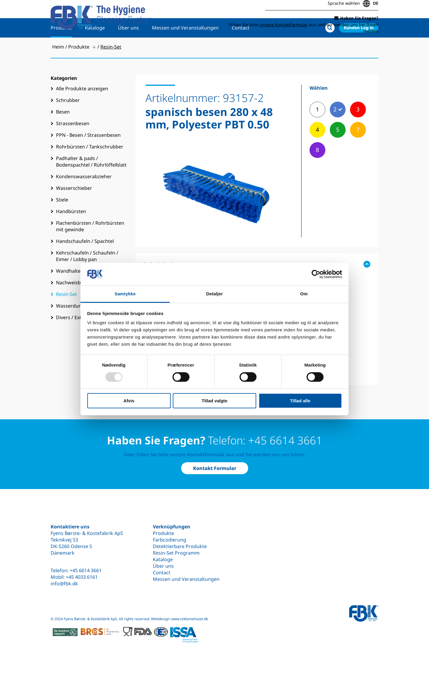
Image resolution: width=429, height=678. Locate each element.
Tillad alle (300, 400)
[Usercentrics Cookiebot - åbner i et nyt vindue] (316, 274)
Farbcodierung (169, 539)
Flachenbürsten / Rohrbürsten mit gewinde (90, 245)
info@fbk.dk (64, 583)
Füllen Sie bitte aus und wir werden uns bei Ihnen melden (303, 26)
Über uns (128, 47)
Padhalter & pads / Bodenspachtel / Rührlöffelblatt (91, 180)
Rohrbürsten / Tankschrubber (89, 165)
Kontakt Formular (214, 468)
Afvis (128, 400)
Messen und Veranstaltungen (185, 47)
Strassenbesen (72, 142)
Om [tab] (303, 293)
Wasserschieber (74, 207)
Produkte (61, 47)
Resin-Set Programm (176, 553)
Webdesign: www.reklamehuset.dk (179, 618)
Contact (240, 47)
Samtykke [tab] (125, 293)
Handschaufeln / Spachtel (85, 260)
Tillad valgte (214, 400)
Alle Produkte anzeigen (82, 107)
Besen (63, 131)
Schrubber (68, 119)
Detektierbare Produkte (180, 546)
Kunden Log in (359, 46)
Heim (58, 66)
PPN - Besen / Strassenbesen (88, 154)
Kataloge (95, 47)
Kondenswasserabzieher (84, 195)
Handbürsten (71, 230)
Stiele (62, 218)
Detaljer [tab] (214, 293)
